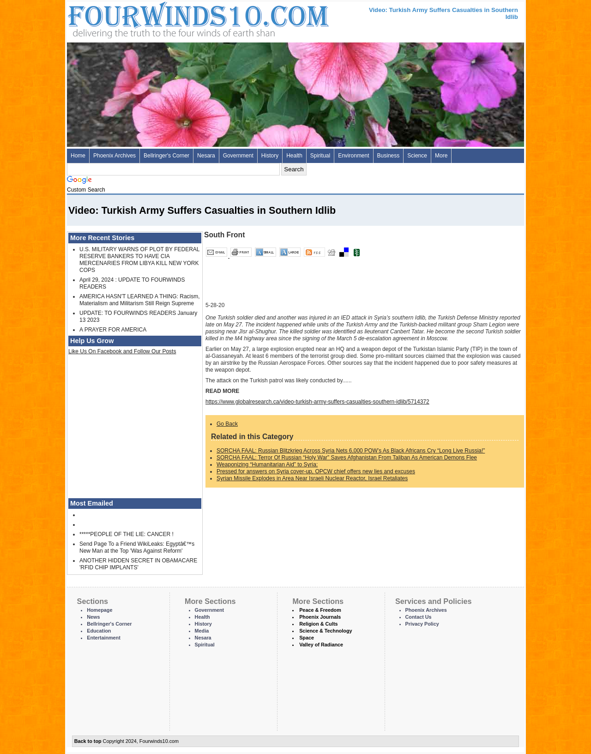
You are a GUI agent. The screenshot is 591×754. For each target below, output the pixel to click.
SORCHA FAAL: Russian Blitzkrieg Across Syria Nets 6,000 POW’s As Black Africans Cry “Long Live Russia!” (351, 450)
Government (238, 155)
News (93, 617)
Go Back (227, 424)
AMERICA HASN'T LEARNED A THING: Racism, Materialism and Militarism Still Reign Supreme (139, 300)
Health (294, 155)
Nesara (206, 155)
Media (202, 630)
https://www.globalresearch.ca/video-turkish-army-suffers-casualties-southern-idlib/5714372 (317, 401)
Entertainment (104, 637)
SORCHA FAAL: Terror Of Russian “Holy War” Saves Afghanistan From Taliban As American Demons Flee (347, 457)
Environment (353, 155)
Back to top (88, 741)
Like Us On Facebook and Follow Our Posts (122, 351)
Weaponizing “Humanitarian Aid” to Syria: (267, 464)
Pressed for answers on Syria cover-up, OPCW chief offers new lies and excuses (316, 471)
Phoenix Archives (114, 155)
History (269, 155)
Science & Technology (325, 630)
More (441, 155)
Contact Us (418, 617)
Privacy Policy (422, 624)
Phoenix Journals (320, 617)
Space (306, 637)
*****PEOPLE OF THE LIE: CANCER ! (126, 534)
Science (417, 155)
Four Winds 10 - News (159, 18)
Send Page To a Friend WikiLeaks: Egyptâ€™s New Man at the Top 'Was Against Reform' (136, 547)
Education (99, 630)
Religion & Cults (318, 624)
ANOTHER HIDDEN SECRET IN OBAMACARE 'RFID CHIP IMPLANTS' (138, 564)
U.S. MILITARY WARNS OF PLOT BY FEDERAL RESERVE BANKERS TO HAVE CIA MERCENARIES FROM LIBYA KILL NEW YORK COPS (139, 259)
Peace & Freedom (320, 610)
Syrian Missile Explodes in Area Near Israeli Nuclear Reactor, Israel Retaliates (312, 478)
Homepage (99, 610)
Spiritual (320, 155)
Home (78, 155)
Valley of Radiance (321, 644)
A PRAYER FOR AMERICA (112, 329)
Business (388, 155)
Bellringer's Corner (166, 155)
